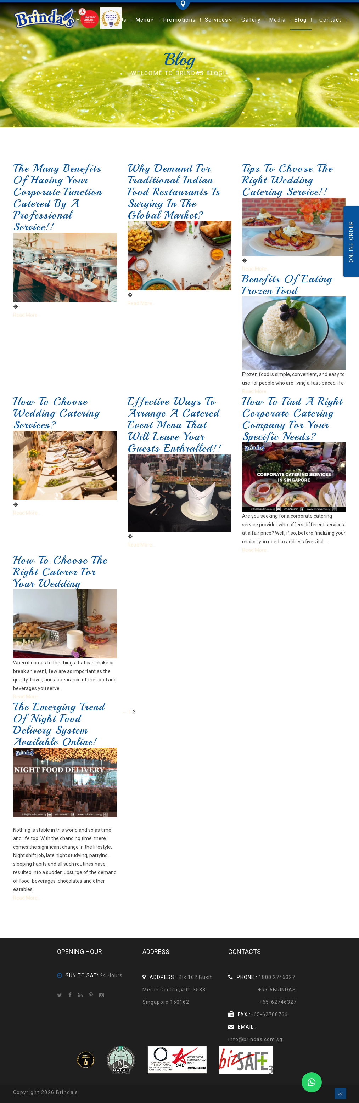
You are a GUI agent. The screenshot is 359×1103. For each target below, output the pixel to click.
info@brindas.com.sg (255, 1039)
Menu (145, 20)
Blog (301, 20)
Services (219, 20)
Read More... (27, 315)
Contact (330, 20)
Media (277, 20)
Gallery (250, 20)
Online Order (351, 241)
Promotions (179, 20)
